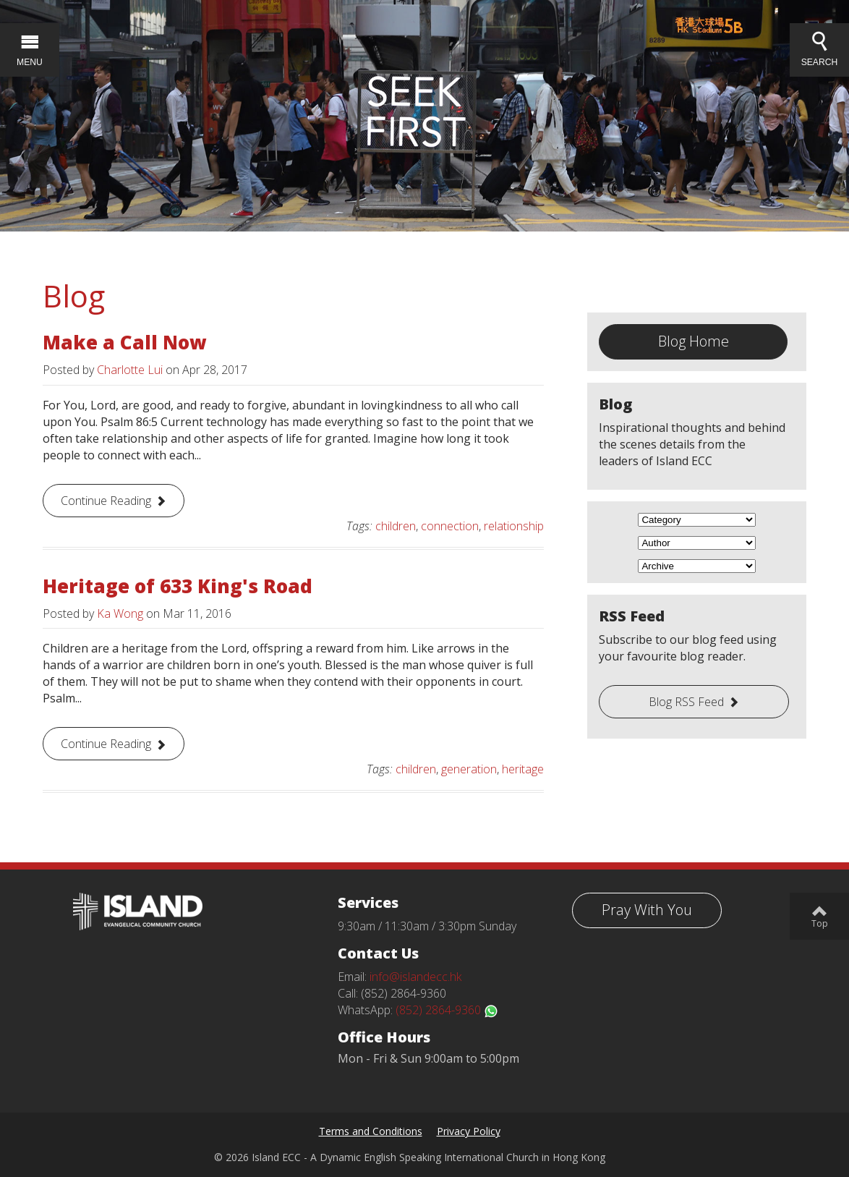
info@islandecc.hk (415, 977)
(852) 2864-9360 (447, 1010)
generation (469, 769)
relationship (514, 526)
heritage (523, 769)
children (395, 526)
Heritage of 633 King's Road (177, 586)
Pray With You (647, 909)
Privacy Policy (468, 1131)
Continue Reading (106, 501)
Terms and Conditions (370, 1131)
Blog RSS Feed (686, 702)
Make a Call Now (125, 342)
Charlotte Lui (130, 370)
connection (450, 526)
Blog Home (693, 341)
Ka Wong (120, 613)
